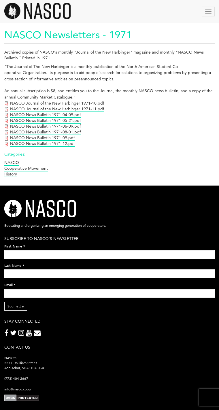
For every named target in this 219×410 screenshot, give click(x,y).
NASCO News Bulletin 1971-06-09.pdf (45, 126)
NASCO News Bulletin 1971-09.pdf (42, 137)
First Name (14, 246)
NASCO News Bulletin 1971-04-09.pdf (45, 114)
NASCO (11, 162)
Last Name (14, 265)
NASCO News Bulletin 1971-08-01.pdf (45, 132)
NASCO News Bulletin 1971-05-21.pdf (45, 120)
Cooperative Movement (26, 168)
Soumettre (15, 306)
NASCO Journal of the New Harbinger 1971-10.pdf (57, 103)
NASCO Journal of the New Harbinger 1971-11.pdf (57, 109)
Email (10, 284)
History (10, 174)
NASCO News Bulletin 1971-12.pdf (42, 143)
